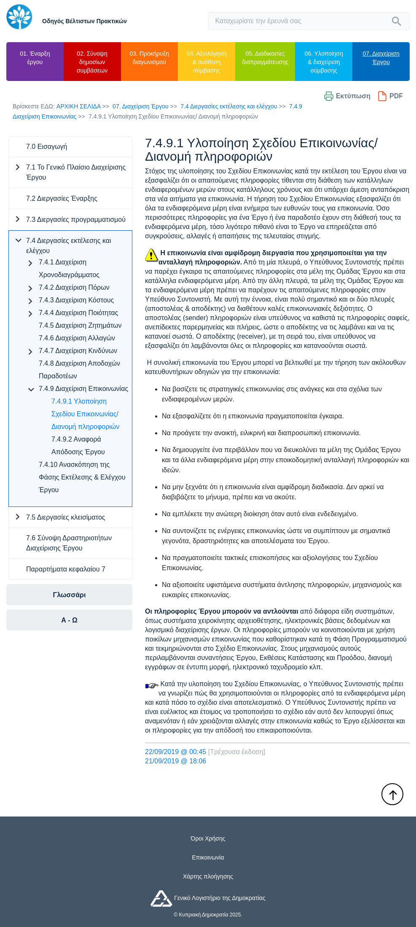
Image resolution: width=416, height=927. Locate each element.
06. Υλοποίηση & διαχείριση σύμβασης (324, 62)
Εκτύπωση (347, 96)
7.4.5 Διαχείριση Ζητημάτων (80, 325)
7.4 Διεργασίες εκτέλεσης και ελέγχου (228, 106)
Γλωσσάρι (69, 594)
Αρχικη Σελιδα (78, 106)
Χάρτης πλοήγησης (208, 876)
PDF (390, 96)
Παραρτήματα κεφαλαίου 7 (65, 569)
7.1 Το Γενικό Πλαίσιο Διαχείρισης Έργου (76, 172)
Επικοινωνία (208, 857)
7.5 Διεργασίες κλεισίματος (65, 517)
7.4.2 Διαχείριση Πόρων (74, 287)
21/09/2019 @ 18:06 (175, 761)
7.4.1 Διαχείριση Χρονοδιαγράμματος (69, 268)
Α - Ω (69, 620)
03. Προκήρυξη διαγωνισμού (149, 57)
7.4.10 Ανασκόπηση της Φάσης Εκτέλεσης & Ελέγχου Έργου (82, 477)
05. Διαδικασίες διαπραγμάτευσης (265, 57)
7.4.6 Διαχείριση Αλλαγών (77, 338)
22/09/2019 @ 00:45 (175, 751)
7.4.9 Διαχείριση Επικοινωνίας (83, 388)
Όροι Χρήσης (208, 838)
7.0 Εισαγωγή (46, 146)
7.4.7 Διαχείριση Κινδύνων (78, 350)
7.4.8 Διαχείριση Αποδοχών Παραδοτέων (79, 370)
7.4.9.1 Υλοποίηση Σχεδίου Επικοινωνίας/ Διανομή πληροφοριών (85, 414)
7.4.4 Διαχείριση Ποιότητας (78, 312)
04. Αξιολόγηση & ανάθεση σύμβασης (207, 62)
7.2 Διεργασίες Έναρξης (61, 198)
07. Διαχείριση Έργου (380, 57)
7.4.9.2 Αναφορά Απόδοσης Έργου (78, 445)
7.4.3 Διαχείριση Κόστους (76, 300)
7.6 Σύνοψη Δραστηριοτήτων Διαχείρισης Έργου (69, 543)
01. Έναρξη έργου (35, 57)
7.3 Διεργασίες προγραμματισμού (76, 219)
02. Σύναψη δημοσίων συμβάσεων (92, 62)
